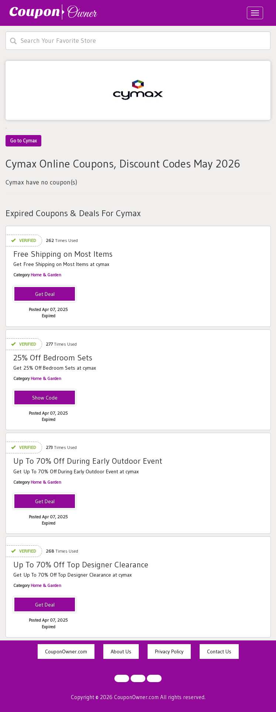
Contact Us (219, 651)
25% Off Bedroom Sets (52, 358)
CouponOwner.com (66, 651)
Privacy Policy (169, 651)
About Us (121, 651)
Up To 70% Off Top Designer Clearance (80, 565)
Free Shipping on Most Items (63, 254)
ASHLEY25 (44, 398)
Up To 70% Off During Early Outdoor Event (87, 461)
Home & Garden (46, 274)
